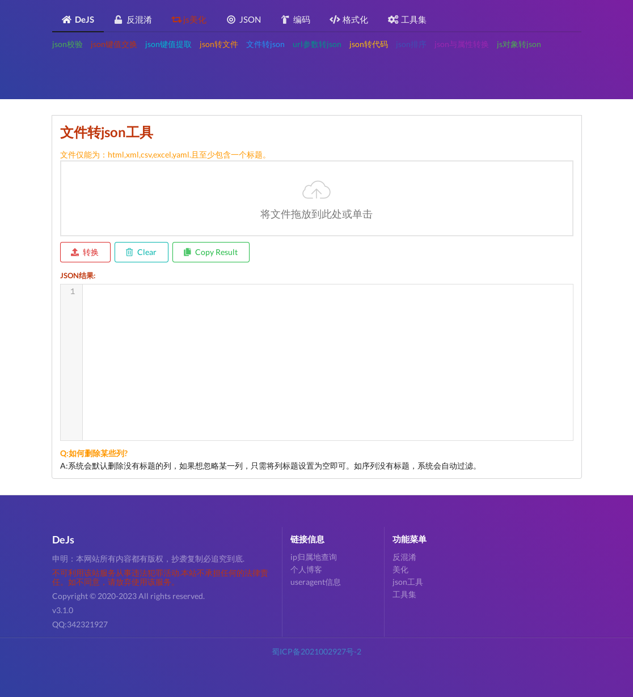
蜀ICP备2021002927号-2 (316, 651)
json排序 (411, 44)
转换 (84, 252)
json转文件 (219, 44)
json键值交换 (114, 44)
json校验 (67, 44)
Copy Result (210, 252)
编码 (295, 19)
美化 (400, 569)
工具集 (407, 19)
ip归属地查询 (313, 557)
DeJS (78, 19)
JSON (243, 19)
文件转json (265, 44)
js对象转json (519, 44)
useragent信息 (315, 581)
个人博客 (306, 569)
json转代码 (368, 44)
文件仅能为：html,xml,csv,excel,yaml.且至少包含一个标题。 (165, 154)
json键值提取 (168, 44)
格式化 (349, 19)
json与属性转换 (461, 44)
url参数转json (317, 44)
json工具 (408, 581)
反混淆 (132, 19)
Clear (141, 252)
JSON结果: (77, 275)
